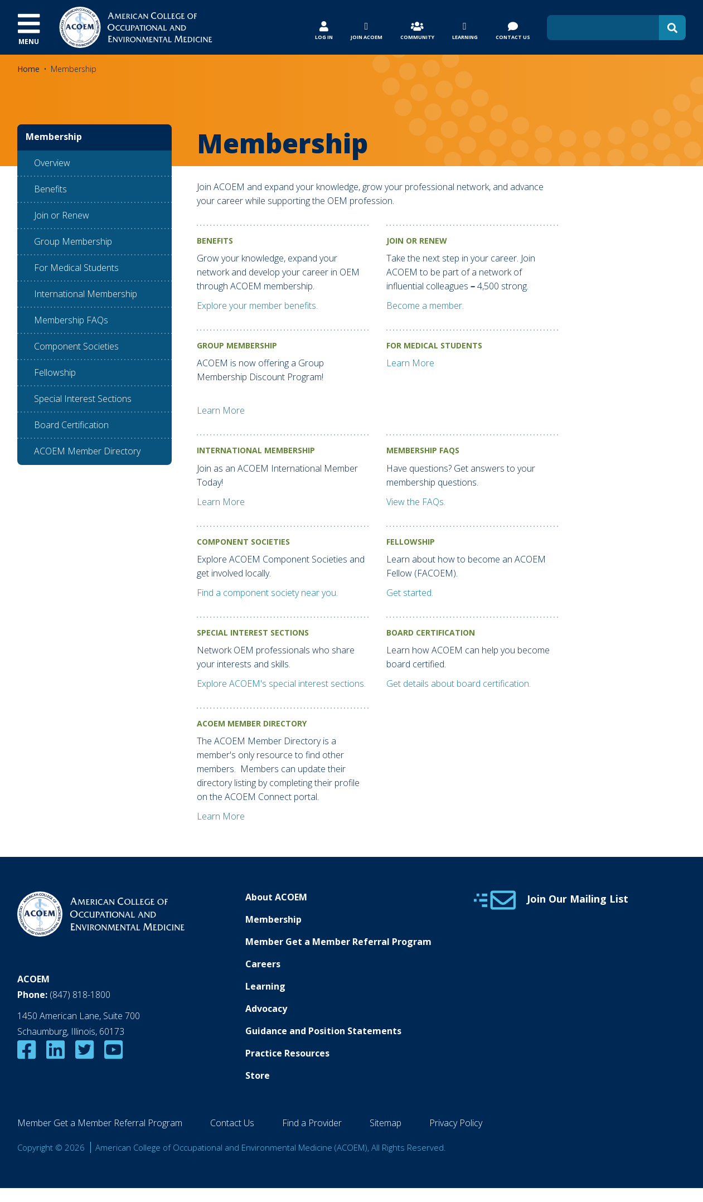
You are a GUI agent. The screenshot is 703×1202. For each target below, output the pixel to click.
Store (257, 1075)
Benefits (50, 189)
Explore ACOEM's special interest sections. (281, 683)
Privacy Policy (455, 1123)
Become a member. (425, 305)
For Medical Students (76, 267)
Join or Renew (61, 215)
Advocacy (266, 1008)
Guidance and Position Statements (323, 1031)
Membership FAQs (71, 320)
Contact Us (232, 1123)
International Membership (85, 294)
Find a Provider (312, 1123)
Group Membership (73, 241)
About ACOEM (276, 897)
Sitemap (385, 1123)
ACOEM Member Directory (87, 451)
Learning (265, 986)
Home (28, 69)
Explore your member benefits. (257, 305)
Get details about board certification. (458, 683)
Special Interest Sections (83, 398)
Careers (262, 964)
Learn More (221, 410)
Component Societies (76, 346)
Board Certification (71, 425)
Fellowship (55, 372)
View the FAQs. (415, 502)
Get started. (409, 593)
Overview (52, 163)
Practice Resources (287, 1053)
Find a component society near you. (267, 593)
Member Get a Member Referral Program (338, 942)
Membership (273, 919)
